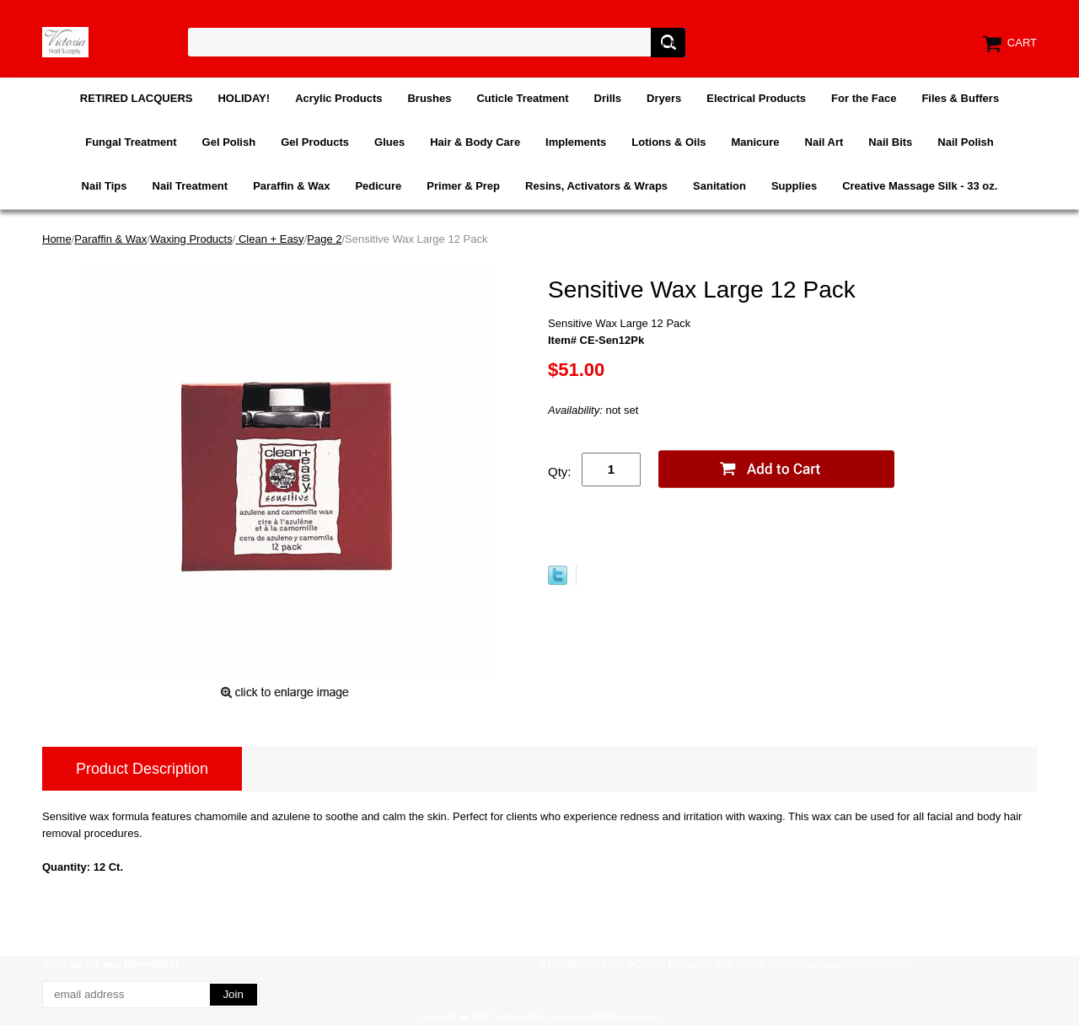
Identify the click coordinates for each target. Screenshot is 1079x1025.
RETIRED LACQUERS (136, 98)
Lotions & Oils (668, 142)
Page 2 (324, 239)
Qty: (560, 471)
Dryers (664, 98)
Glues (389, 142)
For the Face (863, 98)
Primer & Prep (463, 186)
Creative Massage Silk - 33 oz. (919, 186)
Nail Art (824, 142)
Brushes (429, 98)
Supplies (794, 186)
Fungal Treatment (130, 142)
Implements (575, 142)
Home (57, 239)
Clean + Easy (269, 239)
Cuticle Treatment (522, 98)
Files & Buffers (960, 98)
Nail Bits (890, 142)
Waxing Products (191, 239)
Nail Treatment (190, 186)
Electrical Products (756, 98)
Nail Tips (104, 186)
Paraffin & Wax (291, 186)
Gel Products (315, 142)
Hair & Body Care (475, 142)
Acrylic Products (338, 98)
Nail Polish (965, 142)
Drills (608, 98)
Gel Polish (229, 142)
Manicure (755, 142)
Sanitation (719, 186)
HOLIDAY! (243, 98)
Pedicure (378, 186)
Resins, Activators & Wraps (596, 186)
